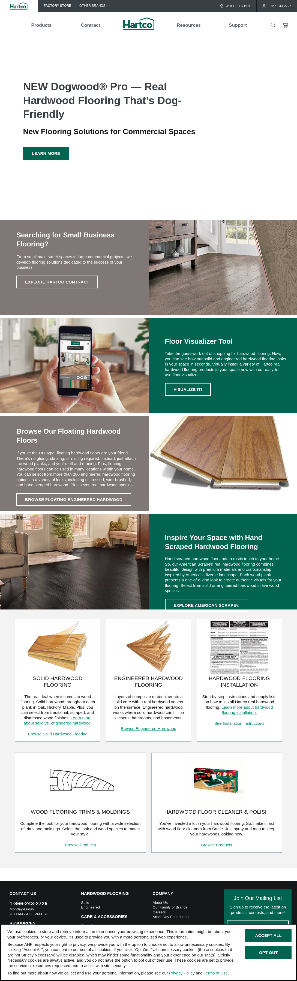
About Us (160, 903)
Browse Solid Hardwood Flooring (57, 734)
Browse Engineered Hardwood (148, 728)
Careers (159, 912)
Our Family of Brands (170, 907)
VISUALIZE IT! (188, 389)
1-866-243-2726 (28, 903)
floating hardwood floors (79, 453)
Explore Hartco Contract (57, 282)
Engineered (90, 907)
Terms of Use (216, 973)
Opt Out (268, 952)
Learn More (46, 153)
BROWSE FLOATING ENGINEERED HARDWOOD (73, 499)
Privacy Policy (181, 973)
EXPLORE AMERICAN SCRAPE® (206, 605)
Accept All (268, 935)
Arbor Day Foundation (171, 917)
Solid (85, 903)
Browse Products (80, 845)
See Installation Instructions (239, 723)
